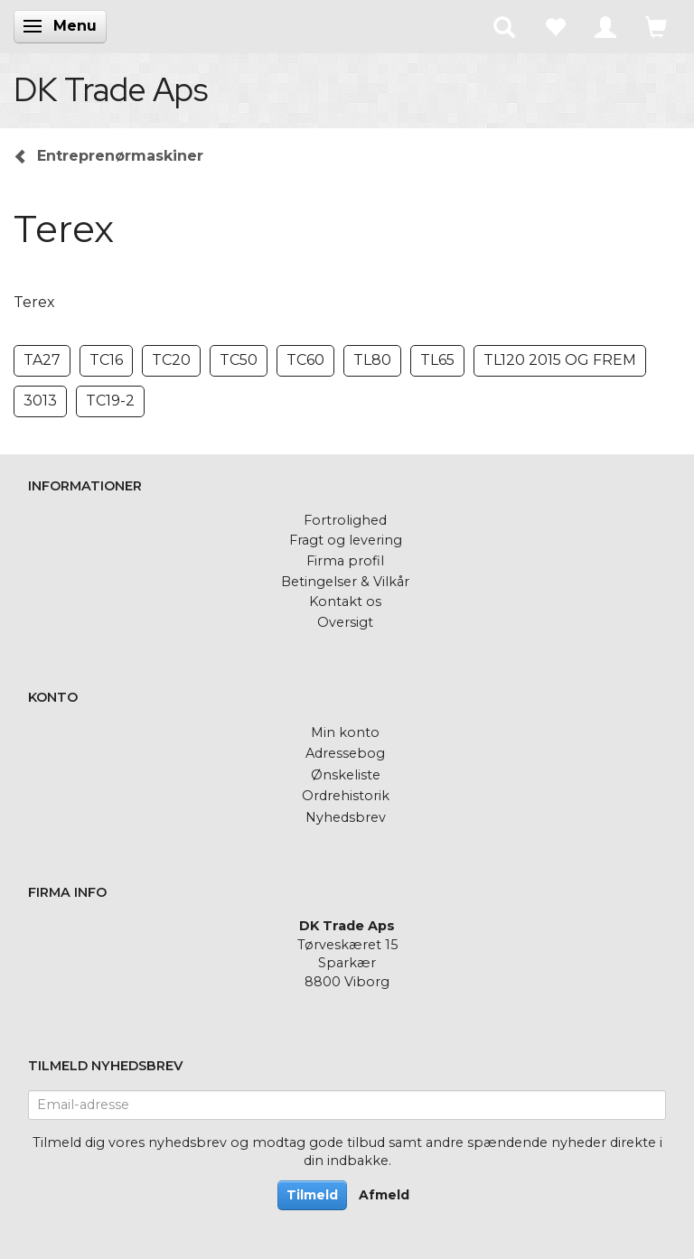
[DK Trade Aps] (111, 89)
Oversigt (345, 622)
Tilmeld (312, 1195)
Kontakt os (345, 601)
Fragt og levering (345, 540)
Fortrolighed (345, 520)
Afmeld (384, 1195)
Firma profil (345, 561)
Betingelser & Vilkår (345, 582)
